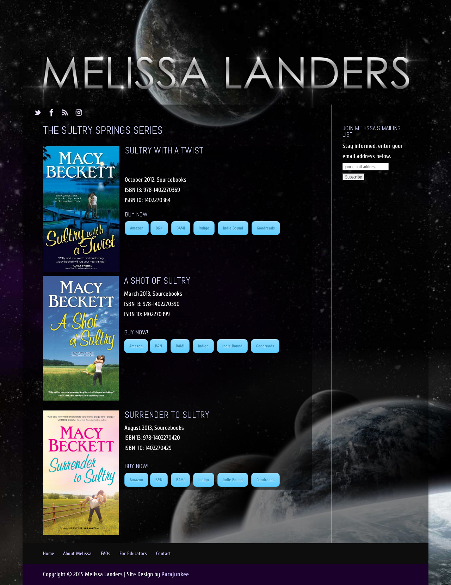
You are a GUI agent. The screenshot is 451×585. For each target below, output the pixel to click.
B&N (159, 228)
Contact (163, 553)
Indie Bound (233, 228)
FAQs (105, 553)
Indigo (204, 228)
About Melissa (77, 553)
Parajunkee (175, 574)
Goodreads (266, 228)
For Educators (133, 553)
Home (48, 553)
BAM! (181, 228)
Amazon (136, 228)
